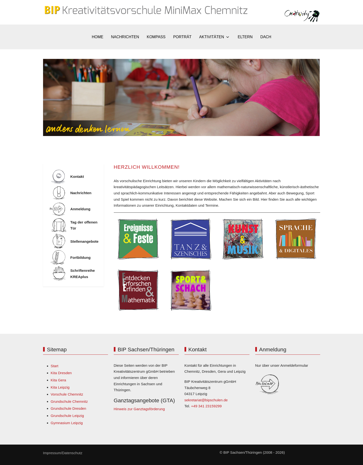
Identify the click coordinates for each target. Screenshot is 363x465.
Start (54, 366)
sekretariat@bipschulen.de (206, 400)
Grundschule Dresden (68, 408)
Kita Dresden (61, 373)
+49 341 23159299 (206, 406)
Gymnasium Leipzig (67, 423)
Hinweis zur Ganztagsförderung (139, 409)
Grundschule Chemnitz (69, 401)
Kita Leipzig (60, 387)
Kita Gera (58, 380)
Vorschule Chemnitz (67, 394)
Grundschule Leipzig (67, 416)
